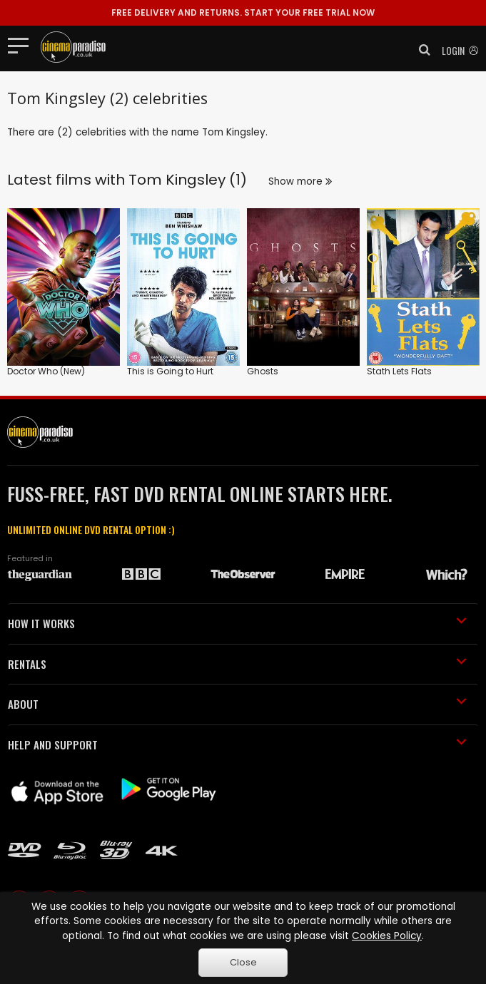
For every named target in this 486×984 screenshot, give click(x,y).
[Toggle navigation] (22, 45)
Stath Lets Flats (399, 371)
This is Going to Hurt (170, 371)
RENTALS (237, 664)
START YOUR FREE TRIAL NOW (243, 12)
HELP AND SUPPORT (237, 744)
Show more (300, 181)
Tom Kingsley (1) (187, 180)
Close (243, 962)
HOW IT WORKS (237, 623)
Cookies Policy (387, 936)
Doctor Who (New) (46, 371)
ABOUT (237, 704)
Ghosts (262, 371)
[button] (420, 50)
